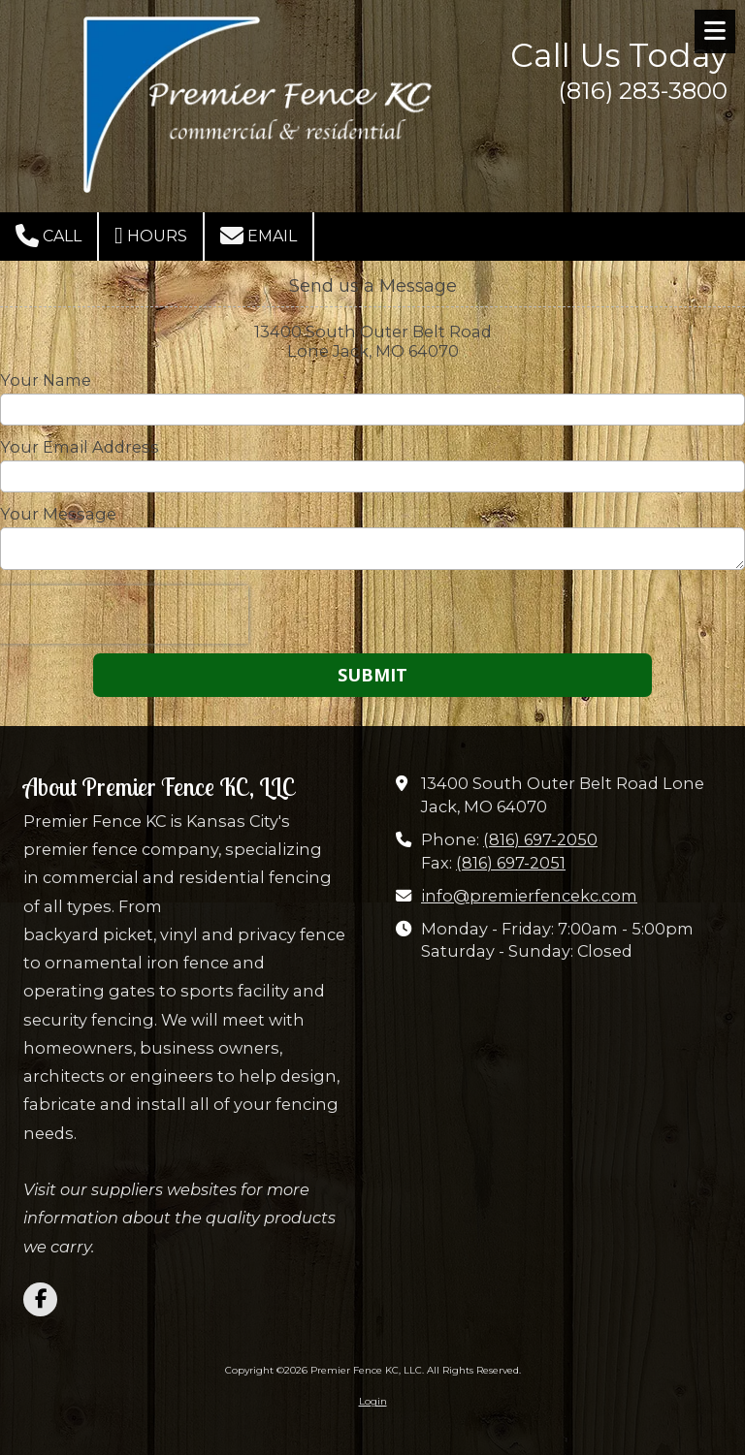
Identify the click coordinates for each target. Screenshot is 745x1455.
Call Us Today (619, 55)
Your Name (45, 380)
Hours (150, 235)
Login (373, 1401)
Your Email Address (79, 447)
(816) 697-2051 (511, 862)
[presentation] (124, 614)
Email (258, 235)
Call (48, 235)
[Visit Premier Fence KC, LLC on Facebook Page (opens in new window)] (40, 1299)
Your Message (58, 513)
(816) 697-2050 (540, 839)
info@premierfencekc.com (529, 895)
